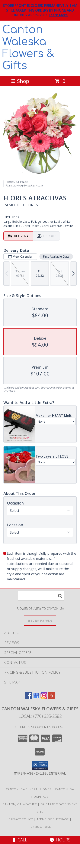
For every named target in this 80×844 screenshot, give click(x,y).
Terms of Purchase (53, 819)
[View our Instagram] (44, 697)
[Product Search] (41, 596)
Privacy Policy (21, 819)
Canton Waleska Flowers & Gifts (28, 48)
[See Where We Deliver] (40, 620)
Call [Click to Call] (20, 840)
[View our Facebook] (28, 697)
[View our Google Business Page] (36, 697)
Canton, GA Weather (20, 804)
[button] (40, 765)
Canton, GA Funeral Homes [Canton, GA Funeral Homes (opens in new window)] (28, 789)
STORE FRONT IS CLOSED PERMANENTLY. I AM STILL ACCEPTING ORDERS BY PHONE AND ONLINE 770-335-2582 (40, 10)
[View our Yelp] (51, 697)
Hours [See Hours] (60, 840)
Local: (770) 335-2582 (40, 716)
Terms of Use (40, 827)
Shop (20, 80)
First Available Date (56, 256)
